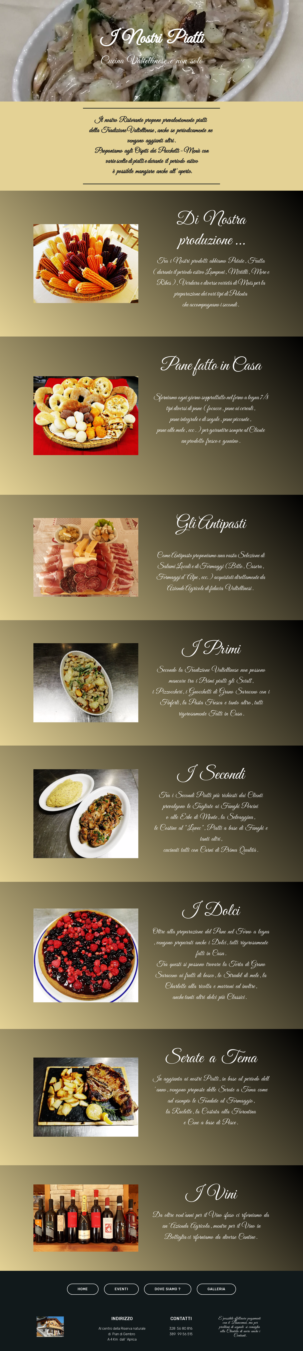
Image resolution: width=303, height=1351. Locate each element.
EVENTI (121, 1289)
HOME (83, 1289)
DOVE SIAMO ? (168, 1289)
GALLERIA (216, 1289)
